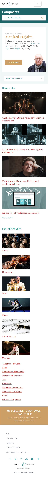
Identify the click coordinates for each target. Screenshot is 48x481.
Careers (10, 443)
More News (7, 218)
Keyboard (7, 383)
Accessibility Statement (18, 452)
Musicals (6, 358)
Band (4, 367)
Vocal (4, 395)
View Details (14, 62)
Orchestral (7, 272)
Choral (5, 250)
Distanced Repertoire (12, 375)
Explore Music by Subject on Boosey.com (20, 213)
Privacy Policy (13, 448)
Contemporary (9, 336)
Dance (5, 315)
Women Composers (11, 399)
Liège (7, 49)
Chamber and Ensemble (13, 371)
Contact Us (11, 439)
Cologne (16, 49)
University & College (12, 391)
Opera (5, 293)
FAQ (7, 434)
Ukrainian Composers (12, 387)
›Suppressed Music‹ (11, 363)
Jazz (4, 379)
